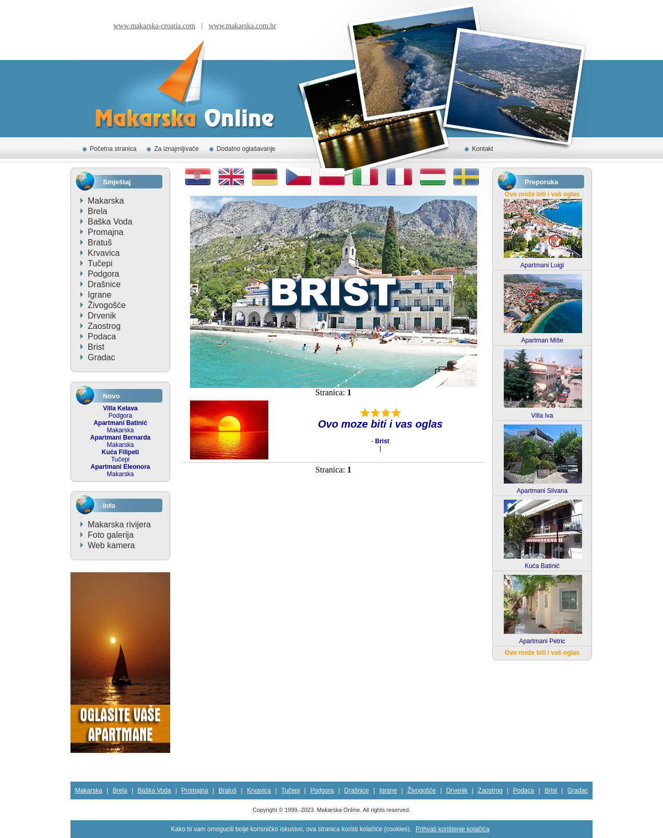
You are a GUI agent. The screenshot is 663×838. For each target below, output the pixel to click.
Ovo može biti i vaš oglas (542, 194)
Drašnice (104, 284)
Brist (96, 347)
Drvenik (102, 315)
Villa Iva (542, 415)
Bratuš (100, 242)
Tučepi (100, 263)
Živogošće (107, 305)
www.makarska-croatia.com (154, 26)
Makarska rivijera (119, 524)
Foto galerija (111, 534)
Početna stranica (113, 148)
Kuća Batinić (542, 566)
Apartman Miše (542, 340)
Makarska (106, 200)
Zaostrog (104, 326)
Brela (97, 211)
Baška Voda (110, 221)
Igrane (99, 294)
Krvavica (104, 253)
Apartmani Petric (542, 641)
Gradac (101, 357)
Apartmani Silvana (542, 490)
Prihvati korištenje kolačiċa (452, 829)
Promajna (105, 232)
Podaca (102, 336)
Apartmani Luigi (542, 265)
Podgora (104, 273)
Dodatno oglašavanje (246, 148)
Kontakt (482, 148)
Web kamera (111, 545)
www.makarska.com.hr (242, 26)
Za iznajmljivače (176, 148)
